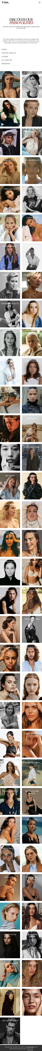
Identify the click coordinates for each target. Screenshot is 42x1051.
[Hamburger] (39, 2)
